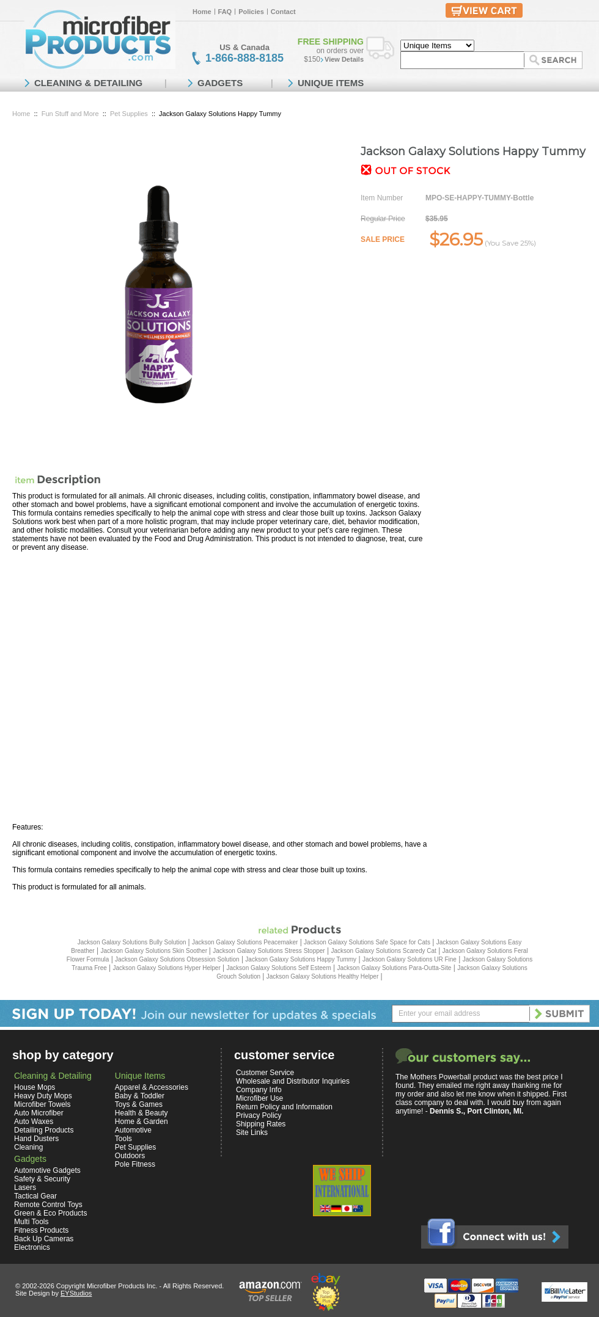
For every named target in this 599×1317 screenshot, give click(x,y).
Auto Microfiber (39, 1113)
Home (202, 11)
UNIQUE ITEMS (331, 83)
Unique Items (140, 1076)
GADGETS (220, 83)
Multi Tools (31, 1221)
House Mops (34, 1087)
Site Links (252, 1132)
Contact (283, 11)
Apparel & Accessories (151, 1087)
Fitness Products (41, 1230)
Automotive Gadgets (47, 1170)
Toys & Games (139, 1104)
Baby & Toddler (139, 1096)
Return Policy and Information (284, 1107)
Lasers (25, 1187)
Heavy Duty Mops (43, 1096)
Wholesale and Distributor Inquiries (293, 1081)
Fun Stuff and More (70, 113)
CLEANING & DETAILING (88, 83)
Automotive (133, 1130)
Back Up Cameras (43, 1239)
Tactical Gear (35, 1196)
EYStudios (76, 1293)
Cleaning (28, 1147)
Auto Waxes (33, 1121)
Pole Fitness (135, 1164)
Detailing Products (43, 1130)
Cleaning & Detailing (53, 1076)
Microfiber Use (259, 1098)
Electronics (32, 1247)
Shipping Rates (260, 1124)
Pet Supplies (129, 113)
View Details (344, 59)
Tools (123, 1138)
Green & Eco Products (50, 1213)
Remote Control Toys (48, 1204)
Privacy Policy (259, 1115)
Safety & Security (42, 1179)
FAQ (225, 11)
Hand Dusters (36, 1138)
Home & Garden (141, 1121)
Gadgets (30, 1159)
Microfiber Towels (42, 1104)
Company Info (259, 1089)
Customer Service (265, 1072)
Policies (251, 11)
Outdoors (130, 1155)
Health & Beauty (141, 1113)
